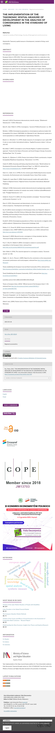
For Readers (6, 639)
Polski (4, 397)
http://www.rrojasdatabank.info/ (12, 168)
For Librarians (6, 644)
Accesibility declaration (10, 711)
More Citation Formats (14, 378)
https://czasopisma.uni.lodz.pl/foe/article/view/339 (18, 374)
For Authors (6, 642)
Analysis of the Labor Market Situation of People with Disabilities (21, 604)
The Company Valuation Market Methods (14, 614)
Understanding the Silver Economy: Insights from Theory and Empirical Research (25, 625)
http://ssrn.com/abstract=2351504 (12, 232)
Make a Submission (10, 405)
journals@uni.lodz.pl (19, 708)
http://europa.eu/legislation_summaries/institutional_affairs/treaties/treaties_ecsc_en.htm (28, 269)
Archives (11, 9)
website (25, 702)
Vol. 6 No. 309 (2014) (21, 9)
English (5, 394)
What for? (46, 723)
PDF (6, 311)
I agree (7, 728)
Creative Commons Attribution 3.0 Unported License (32, 358)
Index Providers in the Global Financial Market (16, 609)
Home (5, 9)
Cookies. (7, 721)
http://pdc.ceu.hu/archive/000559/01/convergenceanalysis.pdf (21, 247)
